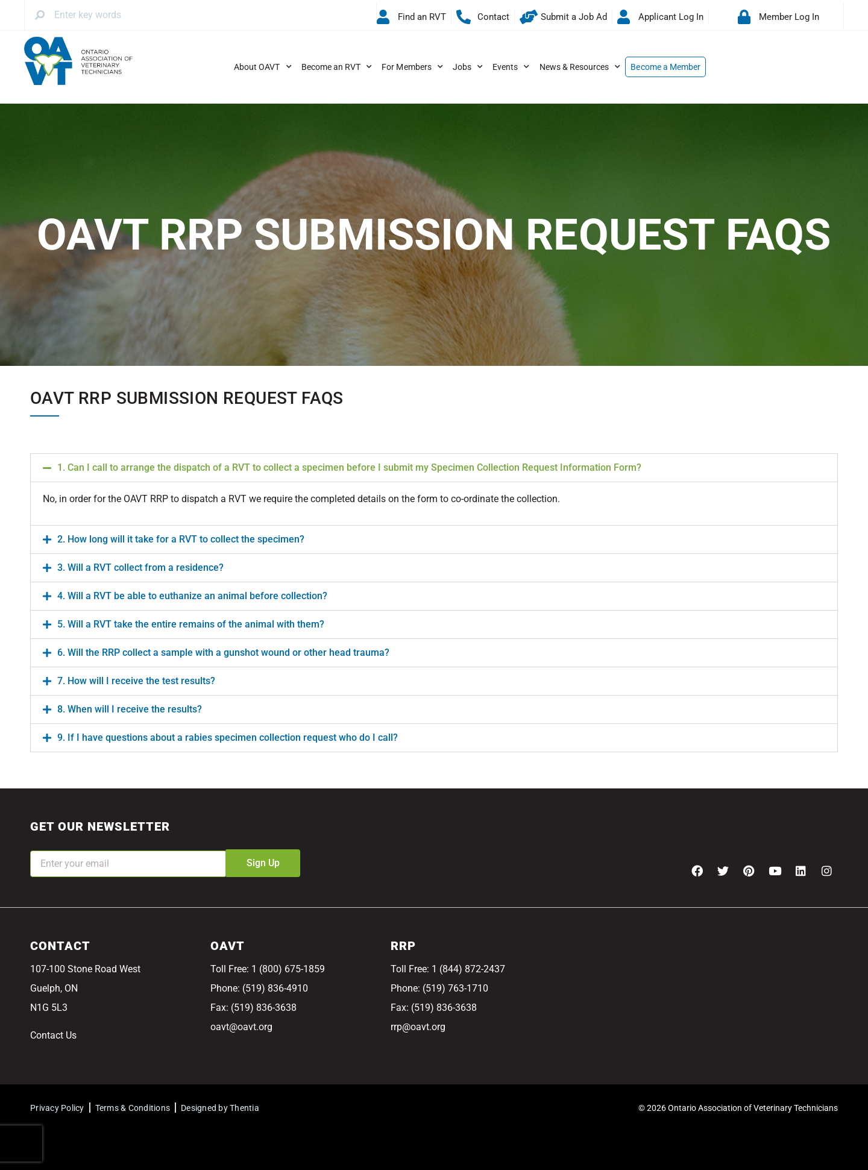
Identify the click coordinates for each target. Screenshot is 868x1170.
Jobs (468, 67)
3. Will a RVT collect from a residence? (140, 567)
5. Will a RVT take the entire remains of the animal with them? (190, 624)
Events (510, 67)
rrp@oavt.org (418, 1027)
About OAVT (263, 67)
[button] (434, 468)
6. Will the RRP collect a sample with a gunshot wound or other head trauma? (223, 652)
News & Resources (580, 67)
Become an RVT (337, 67)
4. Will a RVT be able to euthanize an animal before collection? (192, 596)
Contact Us (53, 1035)
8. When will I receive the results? (129, 709)
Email (42, 842)
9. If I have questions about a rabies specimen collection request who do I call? (227, 737)
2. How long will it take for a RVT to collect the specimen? (180, 539)
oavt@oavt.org (241, 1027)
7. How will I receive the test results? (136, 681)
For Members (412, 67)
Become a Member (665, 67)
